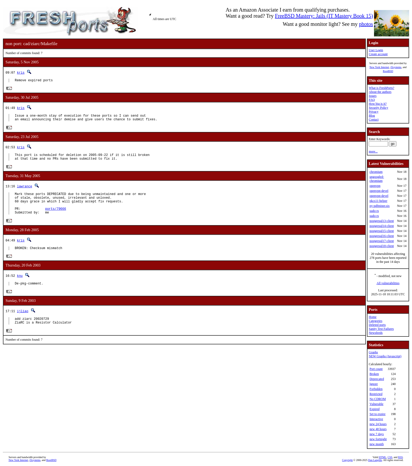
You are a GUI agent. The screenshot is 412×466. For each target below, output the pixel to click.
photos (366, 24)
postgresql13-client (382, 221)
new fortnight (378, 439)
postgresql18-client (382, 246)
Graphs (373, 352)
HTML (382, 457)
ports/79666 (55, 217)
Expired (375, 409)
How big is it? (378, 104)
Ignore (374, 384)
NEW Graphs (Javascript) (385, 356)
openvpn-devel (379, 191)
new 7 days (377, 434)
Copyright (347, 460)
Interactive (376, 419)
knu (20, 286)
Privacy (374, 111)
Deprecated (377, 379)
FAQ (372, 100)
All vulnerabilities (388, 283)
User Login (376, 50)
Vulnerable (377, 404)
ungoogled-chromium (377, 179)
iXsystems (395, 67)
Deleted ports (377, 325)
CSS (390, 457)
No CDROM (378, 399)
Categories (375, 321)
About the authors (380, 92)
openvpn (375, 186)
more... (373, 151)
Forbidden (376, 389)
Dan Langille (375, 460)
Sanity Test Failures (381, 329)
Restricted (376, 394)
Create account (378, 54)
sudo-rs (374, 211)
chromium (376, 172)
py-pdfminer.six (380, 206)
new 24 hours (378, 424)
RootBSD (388, 71)
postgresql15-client (382, 231)
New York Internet (379, 67)
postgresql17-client (382, 241)
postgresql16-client (382, 236)
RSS (400, 457)
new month (377, 444)
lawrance (24, 190)
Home (372, 317)
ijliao (22, 322)
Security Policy (378, 108)
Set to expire (378, 414)
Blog (372, 115)
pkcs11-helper (378, 201)
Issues (372, 96)
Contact (374, 119)
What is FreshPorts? (381, 88)
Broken (374, 374)
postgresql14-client (382, 226)
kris (21, 72)
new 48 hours (378, 429)
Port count (376, 369)
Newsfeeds (376, 333)
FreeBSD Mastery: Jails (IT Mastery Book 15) (324, 16)
